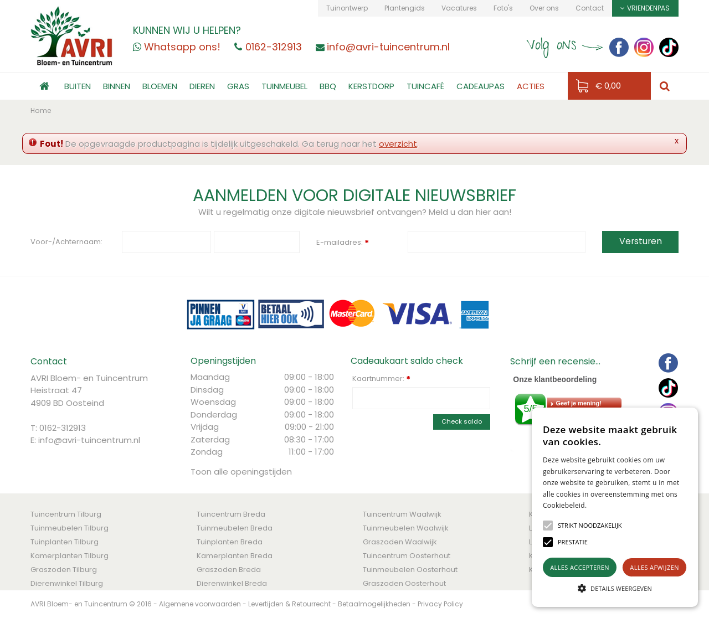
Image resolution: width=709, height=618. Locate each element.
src (665, 86)
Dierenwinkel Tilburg (66, 583)
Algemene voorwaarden (200, 604)
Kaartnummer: (381, 379)
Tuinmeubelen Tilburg (69, 528)
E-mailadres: (342, 243)
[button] (590, 525)
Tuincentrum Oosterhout (406, 556)
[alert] (615, 507)
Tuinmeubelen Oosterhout (410, 569)
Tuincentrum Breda (231, 514)
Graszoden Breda (229, 569)
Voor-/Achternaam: (66, 241)
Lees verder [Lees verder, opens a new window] (606, 505)
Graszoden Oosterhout (404, 583)
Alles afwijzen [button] (654, 567)
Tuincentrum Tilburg (65, 514)
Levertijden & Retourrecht (289, 604)
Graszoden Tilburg (63, 569)
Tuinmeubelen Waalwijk (406, 528)
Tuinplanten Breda (230, 542)
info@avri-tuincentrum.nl (89, 440)
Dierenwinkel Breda (232, 583)
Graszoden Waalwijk (400, 542)
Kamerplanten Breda (235, 556)
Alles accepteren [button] (579, 567)
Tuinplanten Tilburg (64, 542)
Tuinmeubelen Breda (235, 528)
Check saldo (461, 421)
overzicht (398, 144)
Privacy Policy (440, 604)
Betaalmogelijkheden (374, 604)
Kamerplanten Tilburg (69, 556)
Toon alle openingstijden (241, 471)
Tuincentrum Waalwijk (402, 514)
